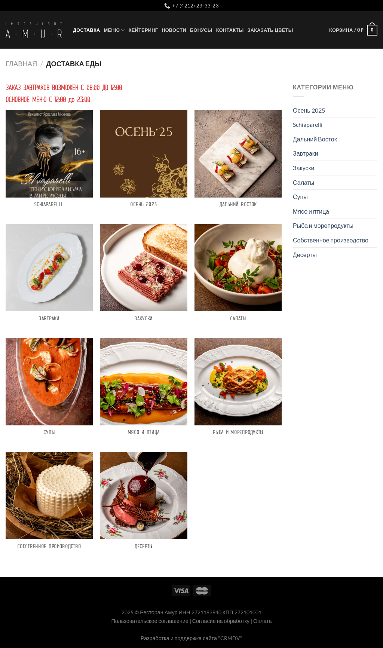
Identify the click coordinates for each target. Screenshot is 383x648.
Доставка (86, 30)
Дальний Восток (315, 139)
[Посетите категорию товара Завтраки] (49, 277)
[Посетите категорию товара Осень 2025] (143, 163)
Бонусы (201, 30)
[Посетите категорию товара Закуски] (143, 277)
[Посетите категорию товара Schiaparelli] (49, 163)
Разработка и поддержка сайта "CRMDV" (191, 638)
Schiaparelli (308, 124)
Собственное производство (330, 240)
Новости (174, 30)
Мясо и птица (311, 211)
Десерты (305, 254)
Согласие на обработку (220, 621)
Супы (300, 196)
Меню (114, 30)
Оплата (262, 621)
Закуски (304, 167)
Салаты (303, 182)
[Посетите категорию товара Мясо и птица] (143, 391)
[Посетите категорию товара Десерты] (143, 505)
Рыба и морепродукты (323, 225)
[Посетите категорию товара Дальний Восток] (238, 163)
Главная (21, 63)
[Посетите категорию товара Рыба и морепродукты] (238, 391)
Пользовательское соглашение (149, 621)
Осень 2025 (309, 110)
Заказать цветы (270, 30)
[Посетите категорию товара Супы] (49, 391)
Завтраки (305, 153)
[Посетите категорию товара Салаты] (238, 277)
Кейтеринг (143, 30)
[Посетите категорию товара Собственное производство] (49, 505)
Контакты (230, 30)
